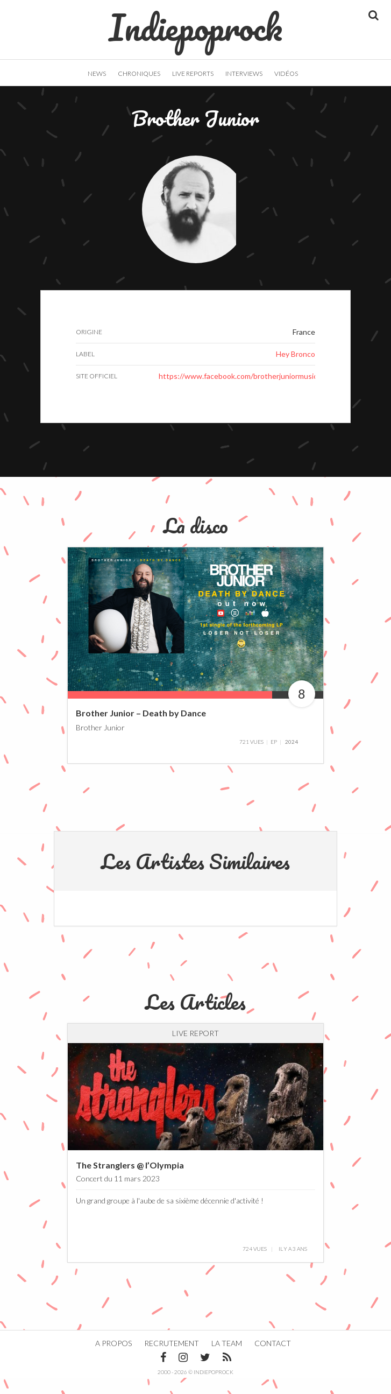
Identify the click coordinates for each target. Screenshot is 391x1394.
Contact (272, 1359)
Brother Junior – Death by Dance (141, 729)
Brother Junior (100, 743)
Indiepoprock (195, 22)
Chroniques (139, 73)
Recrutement (171, 1359)
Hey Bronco (295, 370)
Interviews (243, 73)
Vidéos (286, 73)
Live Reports (193, 73)
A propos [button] (113, 1359)
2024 (291, 758)
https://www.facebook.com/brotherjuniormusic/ (239, 392)
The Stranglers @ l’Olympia (130, 1181)
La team (226, 1359)
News (97, 73)
